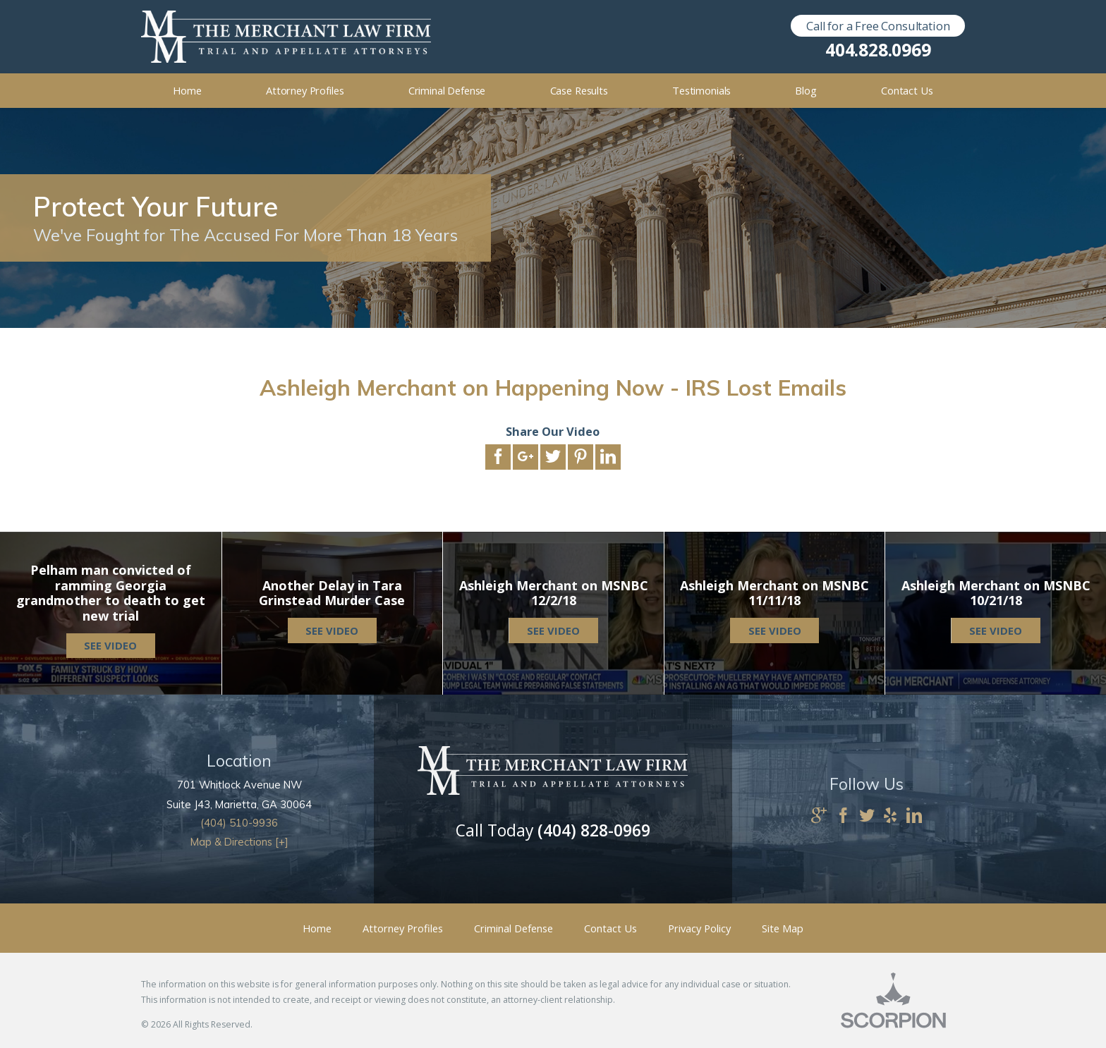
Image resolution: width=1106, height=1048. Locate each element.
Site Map (782, 928)
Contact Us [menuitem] (907, 90)
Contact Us (610, 928)
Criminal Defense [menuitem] (447, 90)
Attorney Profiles (403, 928)
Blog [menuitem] (805, 90)
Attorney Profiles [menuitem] (305, 90)
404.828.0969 (877, 50)
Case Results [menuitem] (579, 90)
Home (317, 928)
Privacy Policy (699, 928)
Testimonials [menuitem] (701, 90)
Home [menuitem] (187, 90)
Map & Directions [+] (239, 841)
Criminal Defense (513, 928)
